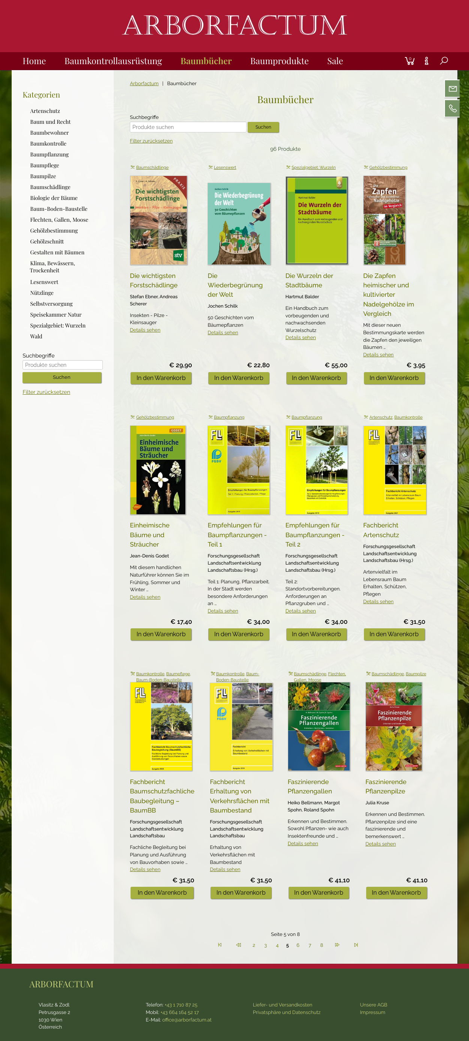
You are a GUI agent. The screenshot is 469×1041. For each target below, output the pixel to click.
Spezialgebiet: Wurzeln (313, 167)
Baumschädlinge (152, 167)
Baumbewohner (49, 132)
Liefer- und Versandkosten (283, 1005)
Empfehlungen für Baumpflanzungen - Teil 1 (236, 534)
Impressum (372, 1012)
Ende (356, 944)
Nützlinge (42, 292)
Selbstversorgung (51, 303)
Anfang (219, 944)
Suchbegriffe (144, 117)
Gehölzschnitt (47, 241)
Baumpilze (416, 673)
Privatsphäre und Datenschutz (286, 1012)
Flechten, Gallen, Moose (59, 219)
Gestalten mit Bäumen (57, 252)
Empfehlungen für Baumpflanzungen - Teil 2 (315, 534)
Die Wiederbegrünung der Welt (235, 285)
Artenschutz (381, 417)
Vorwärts (337, 944)
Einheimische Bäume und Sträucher (149, 534)
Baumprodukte (279, 60)
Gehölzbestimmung (388, 167)
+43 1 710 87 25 (181, 1005)
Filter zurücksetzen (151, 141)
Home (34, 60)
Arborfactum (144, 84)
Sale (335, 60)
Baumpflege (178, 673)
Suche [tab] (438, 69)
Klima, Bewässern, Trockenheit (52, 266)
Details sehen (145, 330)
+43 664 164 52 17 (180, 1012)
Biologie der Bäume (54, 197)
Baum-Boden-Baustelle (159, 679)
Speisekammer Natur (56, 314)
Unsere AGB (373, 1005)
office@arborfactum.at (187, 1020)
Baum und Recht (50, 121)
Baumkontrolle (408, 417)
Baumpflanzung (229, 417)
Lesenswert (225, 167)
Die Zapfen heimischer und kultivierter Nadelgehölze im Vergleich (388, 295)
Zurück (238, 944)
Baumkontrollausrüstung (113, 60)
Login (397, 52)
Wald (36, 336)
